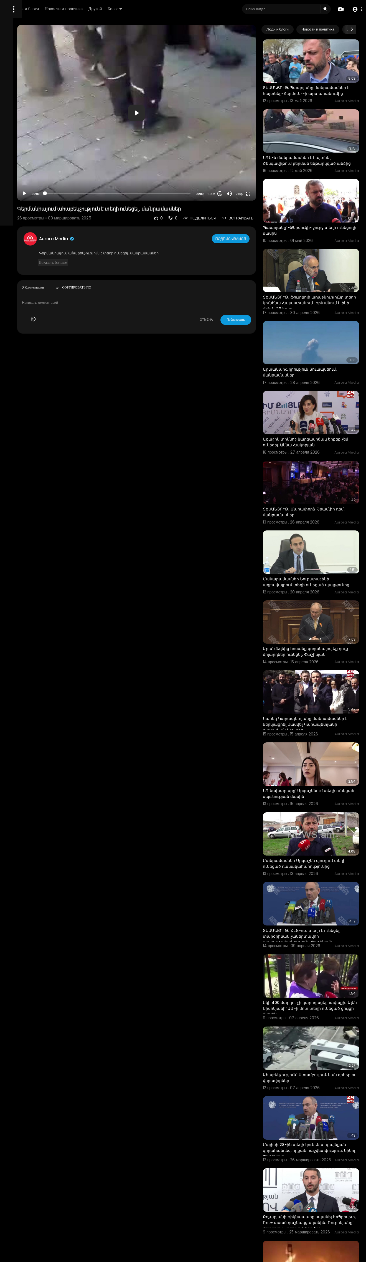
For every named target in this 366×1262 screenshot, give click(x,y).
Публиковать (255, 319)
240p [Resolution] (258, 194)
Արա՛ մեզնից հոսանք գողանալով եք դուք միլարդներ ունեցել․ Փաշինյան (319, 580)
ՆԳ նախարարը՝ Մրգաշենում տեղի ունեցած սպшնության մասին (318, 704)
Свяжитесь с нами (34, 188)
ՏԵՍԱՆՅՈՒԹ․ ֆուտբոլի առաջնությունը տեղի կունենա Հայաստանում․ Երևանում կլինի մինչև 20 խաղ (315, 275)
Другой (168, 9)
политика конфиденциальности (33, 182)
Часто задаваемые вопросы (30, 169)
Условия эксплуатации (26, 175)
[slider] (160, 193)
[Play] (89, 193)
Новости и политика (137, 9)
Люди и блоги (99, 9)
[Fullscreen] (267, 193)
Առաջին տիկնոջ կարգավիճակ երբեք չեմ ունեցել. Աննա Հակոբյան (318, 394)
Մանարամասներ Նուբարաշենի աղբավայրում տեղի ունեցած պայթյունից (315, 519)
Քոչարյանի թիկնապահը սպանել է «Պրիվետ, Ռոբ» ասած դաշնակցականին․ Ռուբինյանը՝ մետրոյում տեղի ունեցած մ (318, 1085)
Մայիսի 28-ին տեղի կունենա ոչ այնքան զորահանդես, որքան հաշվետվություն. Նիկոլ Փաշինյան (317, 1019)
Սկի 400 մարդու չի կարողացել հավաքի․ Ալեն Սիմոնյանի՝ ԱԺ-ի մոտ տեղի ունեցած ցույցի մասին (320, 895)
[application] (178, 113)
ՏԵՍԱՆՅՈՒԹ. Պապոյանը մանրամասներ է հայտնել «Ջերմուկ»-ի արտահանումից (313, 84)
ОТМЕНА (225, 319)
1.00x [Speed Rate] (230, 194)
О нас (12, 188)
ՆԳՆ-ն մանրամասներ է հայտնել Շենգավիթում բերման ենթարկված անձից (318, 148)
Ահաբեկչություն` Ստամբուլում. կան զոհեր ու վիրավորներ (319, 956)
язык (36, 195)
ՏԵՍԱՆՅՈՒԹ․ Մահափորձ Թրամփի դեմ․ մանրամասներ (318, 455)
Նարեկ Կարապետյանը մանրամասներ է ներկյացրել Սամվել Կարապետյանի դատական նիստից (320, 644)
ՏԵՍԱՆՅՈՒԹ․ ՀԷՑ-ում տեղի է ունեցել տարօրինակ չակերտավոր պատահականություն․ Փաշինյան (320, 831)
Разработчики (18, 195)
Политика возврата (23, 162)
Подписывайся (251, 238)
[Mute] (248, 193)
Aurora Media (121, 239)
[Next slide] (351, 29)
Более (188, 9)
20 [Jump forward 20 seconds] (239, 194)
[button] (355, 9)
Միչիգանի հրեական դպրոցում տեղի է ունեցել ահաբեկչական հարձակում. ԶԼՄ (320, 1207)
